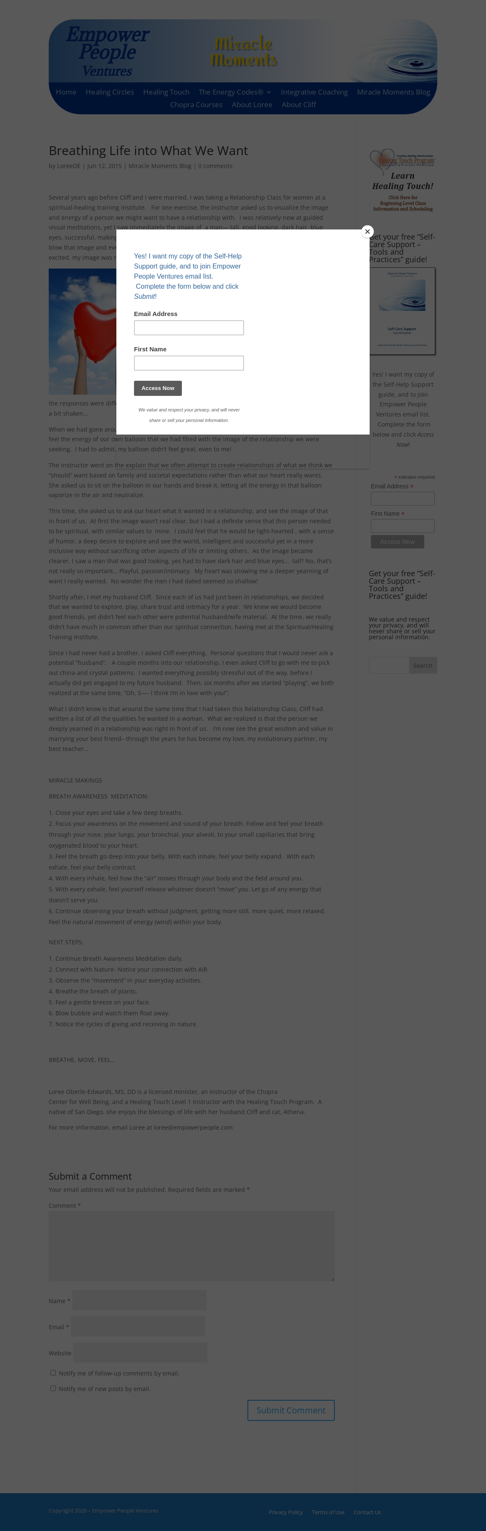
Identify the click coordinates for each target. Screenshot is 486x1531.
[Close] (367, 231)
